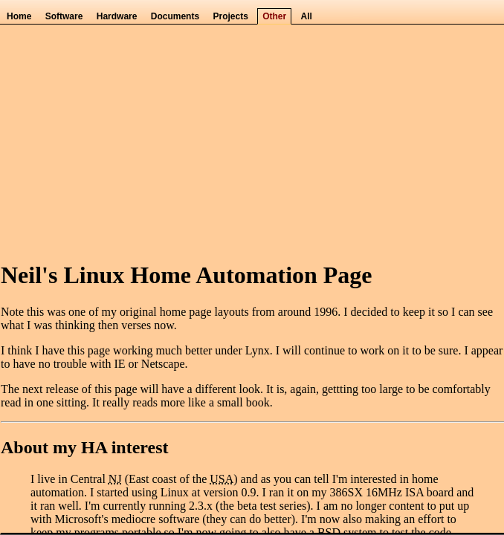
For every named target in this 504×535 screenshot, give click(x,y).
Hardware (117, 16)
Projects (230, 16)
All (306, 16)
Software (64, 16)
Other (274, 16)
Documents (175, 16)
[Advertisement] (252, 142)
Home (19, 16)
